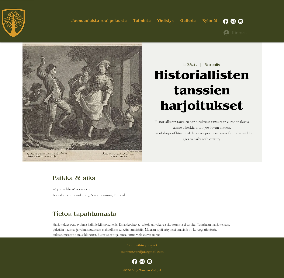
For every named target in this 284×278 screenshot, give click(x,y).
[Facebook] (225, 21)
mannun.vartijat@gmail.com (142, 251)
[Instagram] (233, 21)
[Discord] (240, 21)
